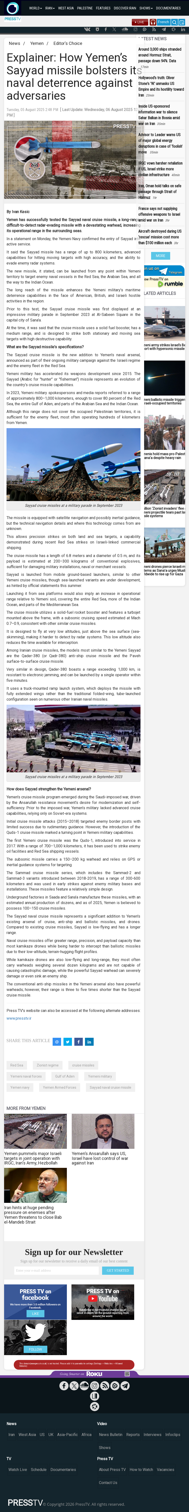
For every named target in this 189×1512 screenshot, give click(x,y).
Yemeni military (100, 1076)
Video (102, 1423)
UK (51, 1434)
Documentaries (63, 1469)
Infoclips (172, 1434)
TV (9, 1458)
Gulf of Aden (65, 1076)
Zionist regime (48, 1065)
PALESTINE (85, 8)
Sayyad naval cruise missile (110, 1087)
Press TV (105, 1458)
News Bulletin (110, 1434)
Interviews (152, 1434)
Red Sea (16, 1065)
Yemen (37, 43)
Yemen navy (19, 1087)
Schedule (39, 1469)
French (163, 22)
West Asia (27, 1434)
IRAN (50, 8)
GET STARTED (118, 1270)
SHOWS (146, 8)
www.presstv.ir (19, 1018)
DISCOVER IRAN (125, 8)
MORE (160, 256)
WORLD (35, 8)
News (14, 43)
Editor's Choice (68, 43)
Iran (11, 1434)
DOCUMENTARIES (168, 8)
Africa (86, 1434)
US (42, 1434)
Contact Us (108, 1482)
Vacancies (165, 1469)
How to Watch (141, 1469)
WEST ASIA (66, 8)
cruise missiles (83, 1065)
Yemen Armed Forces (59, 1087)
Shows (105, 1447)
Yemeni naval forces (26, 1076)
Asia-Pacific (67, 1434)
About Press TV (112, 1469)
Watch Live (17, 1469)
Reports (133, 1434)
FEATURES (103, 8)
